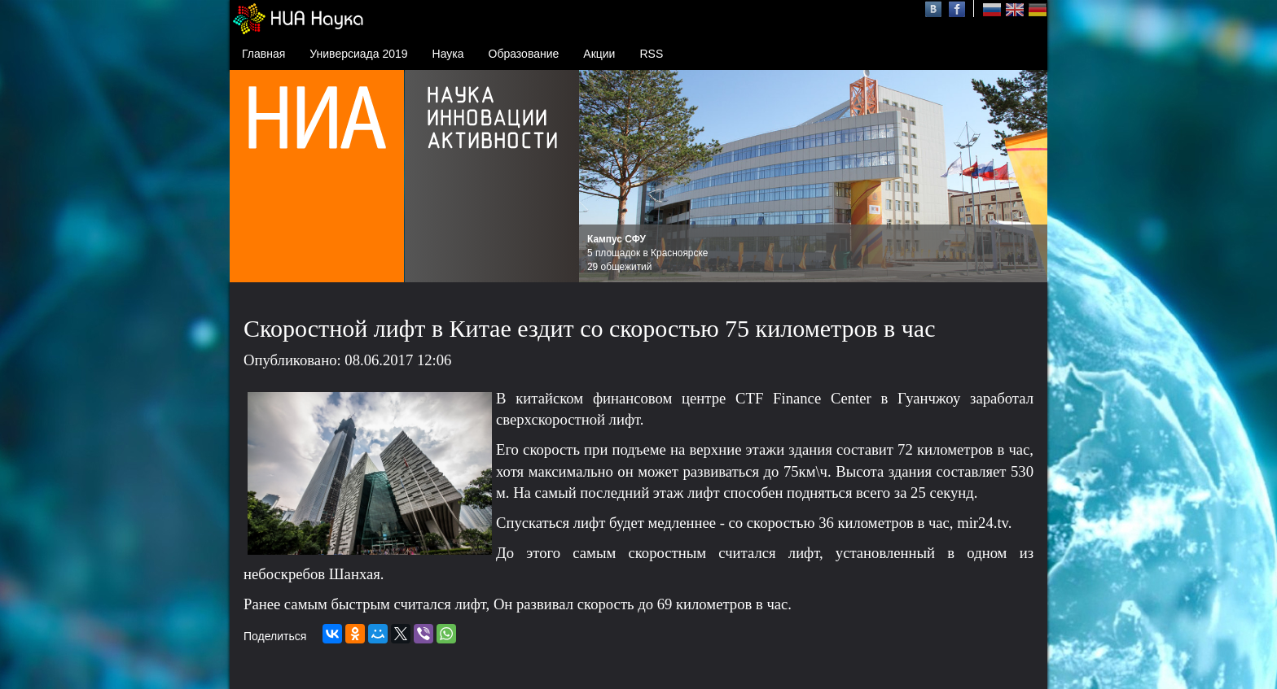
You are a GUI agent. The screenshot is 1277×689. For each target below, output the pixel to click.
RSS (651, 53)
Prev (600, 177)
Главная (263, 53)
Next (1026, 177)
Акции (599, 53)
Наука (448, 53)
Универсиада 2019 (358, 53)
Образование (524, 53)
